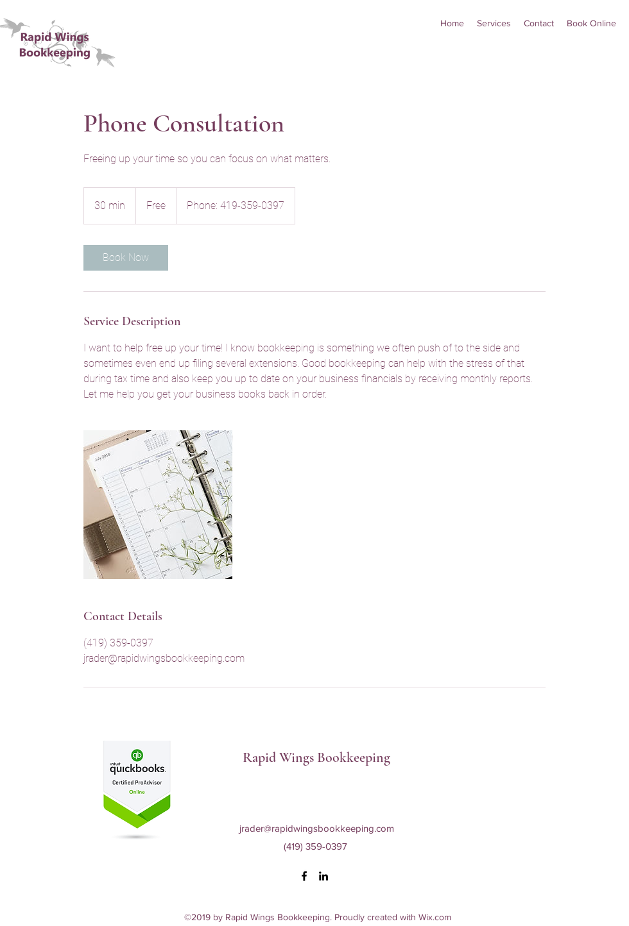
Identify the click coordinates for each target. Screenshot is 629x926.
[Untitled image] (157, 504)
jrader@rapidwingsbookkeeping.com (316, 828)
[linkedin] (323, 876)
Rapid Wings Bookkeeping (316, 757)
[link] (125, 258)
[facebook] (304, 876)
